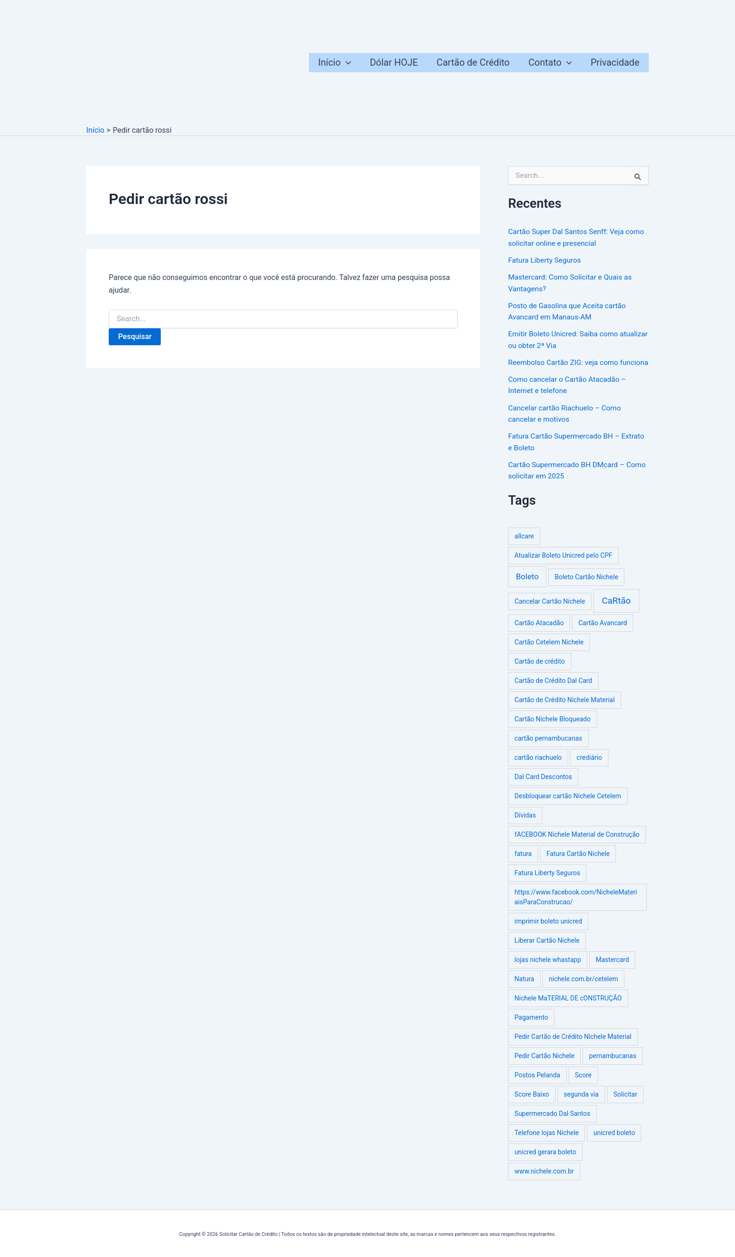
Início (334, 62)
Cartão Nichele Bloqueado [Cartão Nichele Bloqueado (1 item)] (553, 728)
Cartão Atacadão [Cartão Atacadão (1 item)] (539, 632)
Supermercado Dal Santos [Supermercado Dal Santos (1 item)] (553, 1122)
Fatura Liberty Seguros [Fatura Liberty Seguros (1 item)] (547, 882)
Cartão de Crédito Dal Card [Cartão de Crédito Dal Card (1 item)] (553, 689)
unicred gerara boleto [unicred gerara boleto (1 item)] (546, 1161)
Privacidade (615, 62)
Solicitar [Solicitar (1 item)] (625, 1103)
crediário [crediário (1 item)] (589, 766)
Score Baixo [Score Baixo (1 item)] (532, 1103)
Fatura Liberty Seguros (545, 259)
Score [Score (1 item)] (583, 1084)
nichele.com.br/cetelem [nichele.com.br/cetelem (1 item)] (583, 988)
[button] (346, 62)
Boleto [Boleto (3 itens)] (527, 585)
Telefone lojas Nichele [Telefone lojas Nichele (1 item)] (547, 1141)
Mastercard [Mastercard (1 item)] (612, 968)
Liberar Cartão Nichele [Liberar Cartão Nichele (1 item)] (547, 949)
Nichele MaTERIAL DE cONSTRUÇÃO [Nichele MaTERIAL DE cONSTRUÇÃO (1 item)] (568, 1007)
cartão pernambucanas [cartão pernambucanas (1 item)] (548, 747)
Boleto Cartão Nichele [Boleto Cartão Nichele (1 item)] (586, 586)
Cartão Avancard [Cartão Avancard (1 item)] (602, 632)
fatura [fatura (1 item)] (523, 862)
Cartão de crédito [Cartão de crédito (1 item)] (540, 670)
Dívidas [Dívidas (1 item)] (525, 824)
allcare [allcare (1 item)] (524, 545)
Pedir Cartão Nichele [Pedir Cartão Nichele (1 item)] (545, 1064)
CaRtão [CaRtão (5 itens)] (616, 609)
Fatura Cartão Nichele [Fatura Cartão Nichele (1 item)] (578, 862)
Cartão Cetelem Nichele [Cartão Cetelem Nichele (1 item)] (549, 651)
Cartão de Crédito (473, 62)
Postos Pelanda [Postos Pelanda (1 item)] (538, 1084)
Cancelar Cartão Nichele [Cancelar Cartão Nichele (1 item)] (550, 610)
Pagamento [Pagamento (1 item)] (531, 1026)
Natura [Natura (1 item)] (524, 988)
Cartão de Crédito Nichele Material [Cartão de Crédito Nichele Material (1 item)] (565, 708)
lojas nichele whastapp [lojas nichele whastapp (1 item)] (548, 968)
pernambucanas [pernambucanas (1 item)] (613, 1064)
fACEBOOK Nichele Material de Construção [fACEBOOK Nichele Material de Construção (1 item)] (577, 843)
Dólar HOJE (394, 62)
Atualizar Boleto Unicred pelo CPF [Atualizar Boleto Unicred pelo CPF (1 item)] (564, 564)
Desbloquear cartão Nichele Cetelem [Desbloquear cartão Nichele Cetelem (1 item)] (568, 805)
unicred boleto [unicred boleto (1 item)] (614, 1141)
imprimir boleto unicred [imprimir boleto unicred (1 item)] (548, 930)
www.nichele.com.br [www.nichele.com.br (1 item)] (544, 1180)
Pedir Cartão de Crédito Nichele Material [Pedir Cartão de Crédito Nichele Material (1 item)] (573, 1045)
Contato (550, 62)
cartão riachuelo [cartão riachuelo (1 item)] (538, 766)
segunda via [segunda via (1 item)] (581, 1103)
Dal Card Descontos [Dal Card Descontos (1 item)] (543, 785)
